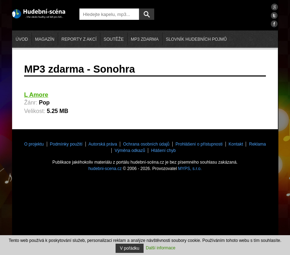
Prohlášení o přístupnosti (199, 144)
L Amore (36, 94)
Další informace (160, 247)
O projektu (34, 144)
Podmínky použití (66, 144)
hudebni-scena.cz (105, 168)
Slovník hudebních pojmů (196, 39)
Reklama (257, 144)
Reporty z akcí (78, 39)
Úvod (22, 39)
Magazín (45, 39)
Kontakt (236, 144)
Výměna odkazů (130, 150)
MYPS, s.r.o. (190, 168)
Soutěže (114, 39)
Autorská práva (103, 144)
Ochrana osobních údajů (146, 144)
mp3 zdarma (145, 39)
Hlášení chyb (163, 150)
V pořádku (129, 248)
